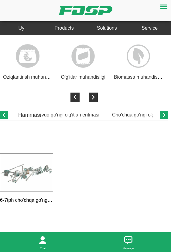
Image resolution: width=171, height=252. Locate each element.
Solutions (107, 28)
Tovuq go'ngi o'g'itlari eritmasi (67, 114)
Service (150, 28)
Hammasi (29, 115)
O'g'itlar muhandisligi (83, 77)
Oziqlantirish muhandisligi (30, 77)
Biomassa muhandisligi (138, 77)
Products (64, 28)
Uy (22, 28)
